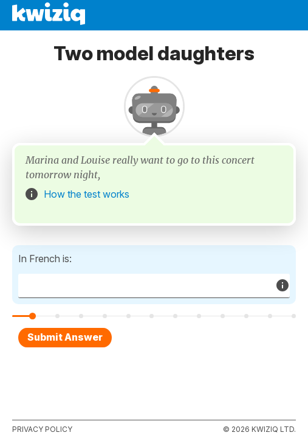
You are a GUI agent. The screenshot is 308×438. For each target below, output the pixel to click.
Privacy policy (42, 429)
